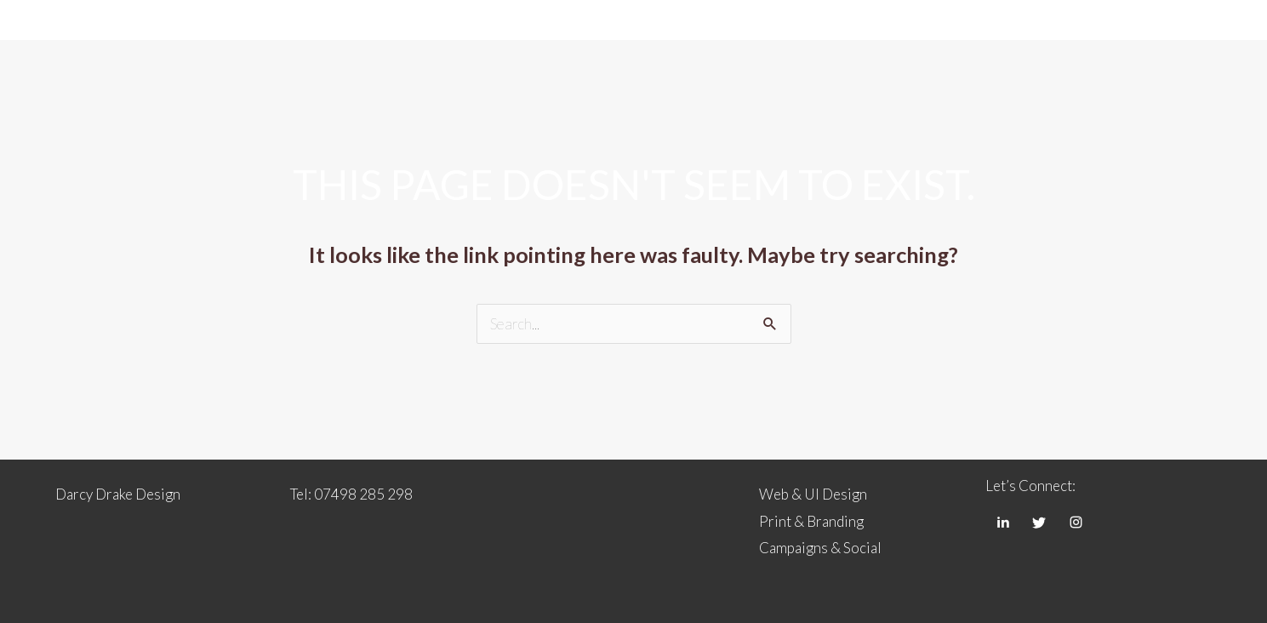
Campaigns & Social (820, 548)
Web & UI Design (813, 494)
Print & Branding (811, 521)
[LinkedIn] (1002, 521)
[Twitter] (1039, 521)
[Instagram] (1075, 521)
